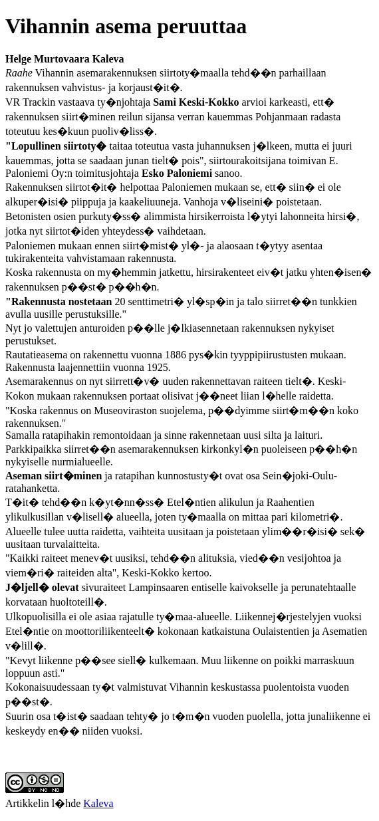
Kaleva (98, 803)
